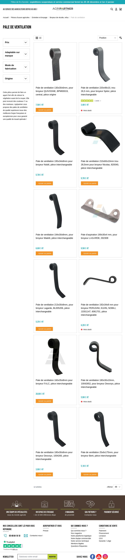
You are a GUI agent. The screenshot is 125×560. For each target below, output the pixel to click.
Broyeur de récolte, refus (59, 17)
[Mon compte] (116, 9)
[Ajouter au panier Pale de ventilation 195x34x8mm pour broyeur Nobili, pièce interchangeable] (44, 183)
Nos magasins (76, 533)
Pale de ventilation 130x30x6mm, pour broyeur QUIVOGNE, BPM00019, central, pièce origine (54, 91)
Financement (104, 533)
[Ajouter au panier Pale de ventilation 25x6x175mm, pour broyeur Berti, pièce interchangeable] (89, 474)
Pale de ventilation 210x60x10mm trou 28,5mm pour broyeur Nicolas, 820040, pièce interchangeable (100, 164)
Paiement (102, 531)
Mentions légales (77, 543)
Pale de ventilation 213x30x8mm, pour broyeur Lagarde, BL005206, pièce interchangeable (54, 308)
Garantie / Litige (105, 541)
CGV (101, 538)
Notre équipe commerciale (81, 538)
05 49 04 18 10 (14, 535)
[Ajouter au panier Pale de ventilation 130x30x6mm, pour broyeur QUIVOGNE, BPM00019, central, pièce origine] (44, 110)
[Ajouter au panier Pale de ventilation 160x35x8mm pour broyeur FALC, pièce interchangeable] (44, 401)
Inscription (52, 557)
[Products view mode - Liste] (40, 37)
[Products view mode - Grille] (36, 37)
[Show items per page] (117, 486)
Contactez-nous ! (36, 535)
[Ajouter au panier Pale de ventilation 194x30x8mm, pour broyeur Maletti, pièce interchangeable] (44, 253)
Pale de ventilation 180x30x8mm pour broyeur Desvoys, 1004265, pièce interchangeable (54, 456)
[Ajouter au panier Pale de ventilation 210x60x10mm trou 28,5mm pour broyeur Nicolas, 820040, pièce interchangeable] (89, 183)
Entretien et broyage (39, 17)
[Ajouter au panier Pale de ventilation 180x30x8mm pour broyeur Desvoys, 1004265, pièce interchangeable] (44, 474)
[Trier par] (108, 37)
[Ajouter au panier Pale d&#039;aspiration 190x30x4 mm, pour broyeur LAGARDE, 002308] (89, 253)
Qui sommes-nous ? (78, 531)
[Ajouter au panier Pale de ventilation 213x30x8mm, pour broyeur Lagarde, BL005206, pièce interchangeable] (44, 329)
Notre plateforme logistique (81, 536)
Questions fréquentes (79, 546)
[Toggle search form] (112, 9)
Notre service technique (80, 541)
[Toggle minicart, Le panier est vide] (121, 9)
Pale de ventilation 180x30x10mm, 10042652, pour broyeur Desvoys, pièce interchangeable (100, 383)
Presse (45, 531)
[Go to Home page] (62, 9)
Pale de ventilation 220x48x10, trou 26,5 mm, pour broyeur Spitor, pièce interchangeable (98, 91)
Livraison (102, 536)
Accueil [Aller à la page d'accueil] (6, 17)
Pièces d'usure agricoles (20, 17)
